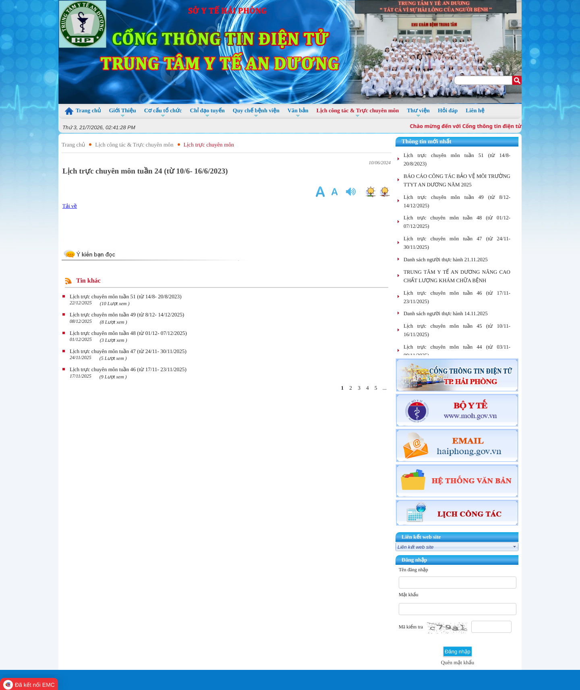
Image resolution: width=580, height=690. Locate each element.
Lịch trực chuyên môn (209, 145)
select (514, 546)
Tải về (69, 206)
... (385, 388)
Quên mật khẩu (457, 662)
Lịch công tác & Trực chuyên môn (134, 145)
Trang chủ (73, 145)
